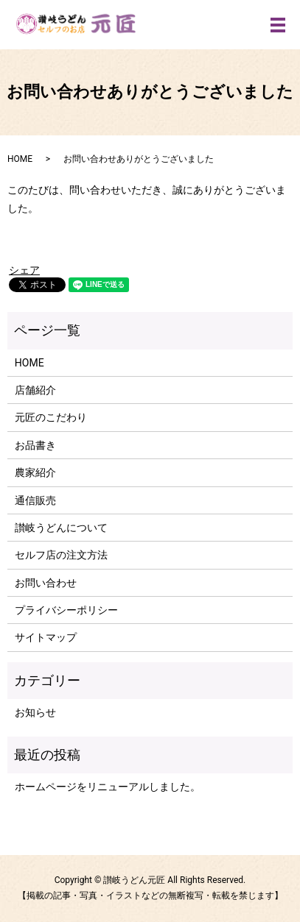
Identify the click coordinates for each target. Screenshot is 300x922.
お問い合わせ (46, 583)
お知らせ (35, 712)
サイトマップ (46, 637)
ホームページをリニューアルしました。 (107, 786)
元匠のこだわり (51, 417)
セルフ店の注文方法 (61, 555)
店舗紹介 (35, 390)
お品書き (35, 445)
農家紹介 (35, 472)
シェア (24, 270)
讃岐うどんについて (61, 527)
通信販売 (35, 500)
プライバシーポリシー (66, 610)
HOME (19, 159)
